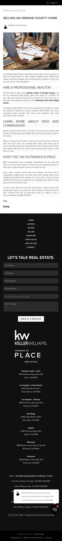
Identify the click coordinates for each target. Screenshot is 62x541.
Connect (31, 248)
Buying (31, 229)
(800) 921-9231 (31, 363)
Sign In (52, 2)
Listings (31, 225)
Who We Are (31, 244)
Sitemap (48, 538)
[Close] (56, 516)
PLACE (50, 477)
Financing (31, 237)
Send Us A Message (31, 320)
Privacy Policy (15, 538)
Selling (6, 206)
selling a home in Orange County (40, 93)
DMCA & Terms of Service (33, 538)
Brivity (29, 534)
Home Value (31, 241)
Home (31, 221)
